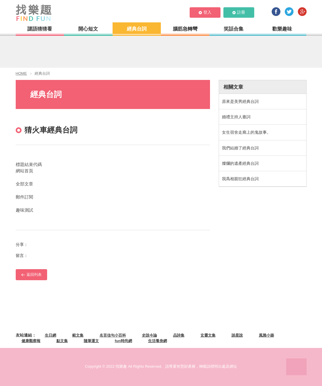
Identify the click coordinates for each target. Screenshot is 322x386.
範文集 (77, 335)
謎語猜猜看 (39, 29)
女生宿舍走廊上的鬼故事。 (246, 132)
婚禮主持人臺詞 (236, 117)
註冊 (238, 12)
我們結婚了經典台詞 (240, 148)
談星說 (237, 335)
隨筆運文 (91, 341)
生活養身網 (157, 341)
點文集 (62, 341)
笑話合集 (233, 29)
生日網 (50, 335)
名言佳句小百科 (112, 335)
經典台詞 (137, 29)
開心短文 (88, 29)
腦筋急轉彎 (185, 29)
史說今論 (149, 335)
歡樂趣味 (282, 29)
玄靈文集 (208, 335)
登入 (205, 12)
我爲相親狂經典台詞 (240, 178)
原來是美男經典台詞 (240, 101)
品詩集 (178, 335)
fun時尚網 (123, 341)
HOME (21, 73)
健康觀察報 (31, 341)
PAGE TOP (296, 366)
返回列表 (31, 274)
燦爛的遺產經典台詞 (240, 163)
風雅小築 (266, 335)
